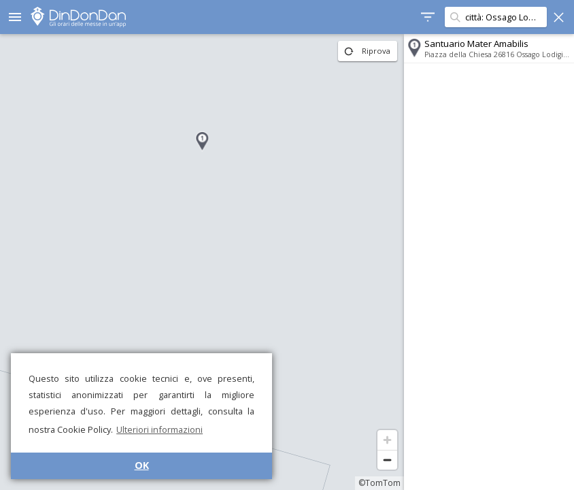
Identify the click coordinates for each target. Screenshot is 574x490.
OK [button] (142, 465)
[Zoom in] (387, 440)
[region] (202, 262)
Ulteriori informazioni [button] (159, 429)
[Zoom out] (387, 460)
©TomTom (379, 483)
